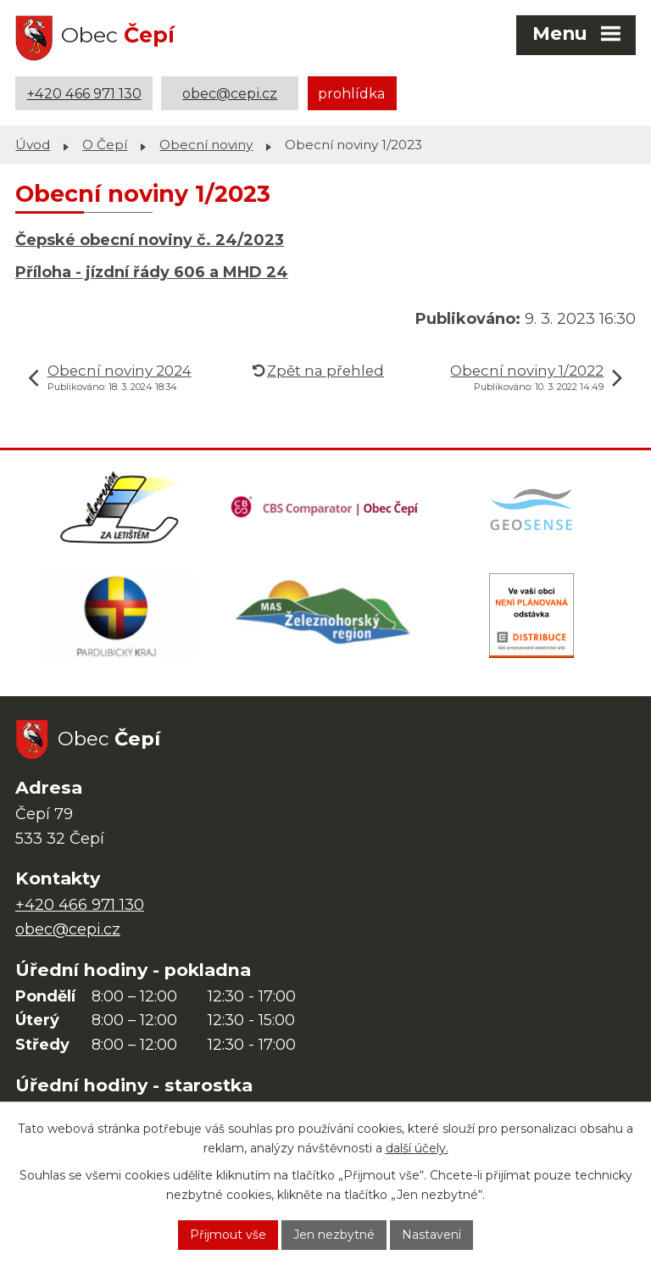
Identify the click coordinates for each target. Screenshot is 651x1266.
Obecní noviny (206, 145)
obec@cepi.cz (229, 93)
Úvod (32, 145)
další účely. (417, 1148)
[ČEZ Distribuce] (531, 615)
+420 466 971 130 (84, 93)
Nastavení (431, 1234)
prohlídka (352, 93)
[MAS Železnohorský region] (324, 615)
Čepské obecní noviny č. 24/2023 (149, 240)
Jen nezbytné (334, 1234)
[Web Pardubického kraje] (117, 615)
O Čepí (104, 145)
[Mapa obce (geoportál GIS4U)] (533, 508)
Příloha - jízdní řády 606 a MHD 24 (151, 272)
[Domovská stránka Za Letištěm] (119, 508)
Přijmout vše (228, 1234)
